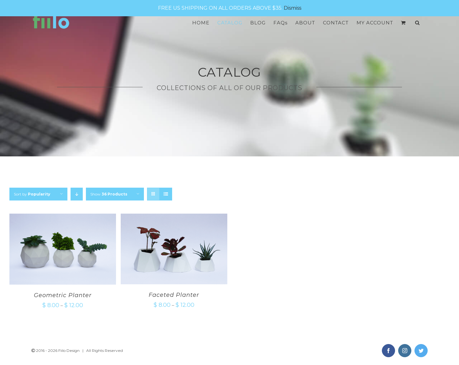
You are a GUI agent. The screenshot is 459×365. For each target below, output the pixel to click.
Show (108, 194)
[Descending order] (77, 194)
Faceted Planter (174, 294)
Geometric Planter (63, 295)
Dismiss (292, 8)
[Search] (417, 22)
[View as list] (166, 194)
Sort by (32, 194)
